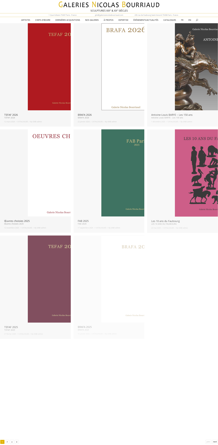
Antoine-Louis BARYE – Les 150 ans (172, 114)
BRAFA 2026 (85, 114)
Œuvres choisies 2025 (17, 221)
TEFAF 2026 (11, 114)
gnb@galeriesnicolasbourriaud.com (109, 15)
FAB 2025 (83, 221)
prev (208, 442)
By (36, 121)
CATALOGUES (22, 121)
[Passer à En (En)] (189, 20)
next (215, 442)
